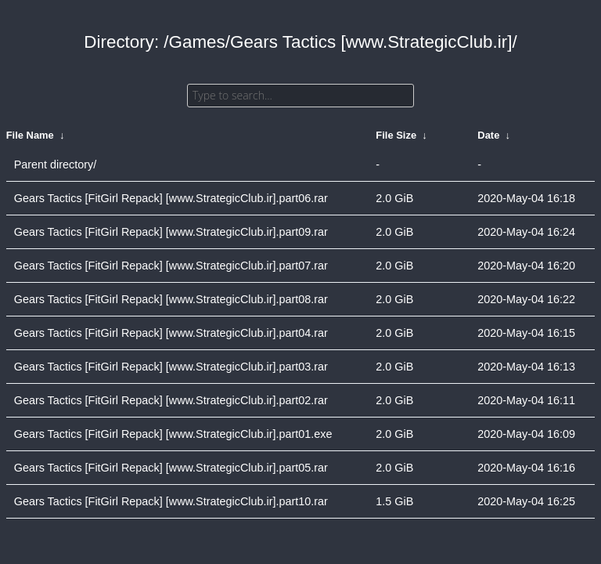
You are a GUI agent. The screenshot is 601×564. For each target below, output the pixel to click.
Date (488, 135)
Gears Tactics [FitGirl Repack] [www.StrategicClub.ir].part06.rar (171, 198)
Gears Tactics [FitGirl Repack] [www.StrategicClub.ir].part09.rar (171, 232)
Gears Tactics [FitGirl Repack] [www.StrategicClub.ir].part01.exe (173, 434)
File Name (30, 135)
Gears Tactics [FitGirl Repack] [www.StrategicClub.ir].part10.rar (171, 501)
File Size (396, 135)
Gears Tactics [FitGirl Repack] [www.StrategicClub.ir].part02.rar (171, 400)
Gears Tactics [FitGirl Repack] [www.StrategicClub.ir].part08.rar (171, 299)
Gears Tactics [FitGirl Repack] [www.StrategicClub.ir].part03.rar (171, 366)
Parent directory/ (55, 164)
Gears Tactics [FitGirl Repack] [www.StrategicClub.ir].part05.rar (171, 467)
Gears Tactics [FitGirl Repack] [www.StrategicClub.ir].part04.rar (171, 333)
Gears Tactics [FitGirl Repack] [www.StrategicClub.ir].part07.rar (171, 265)
